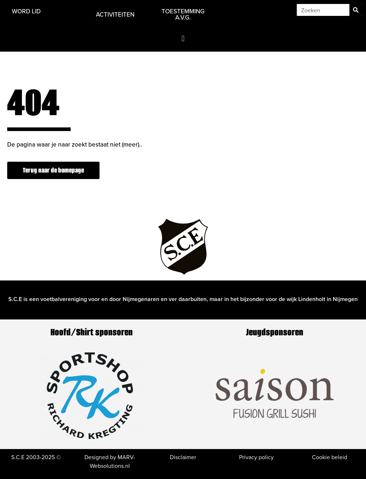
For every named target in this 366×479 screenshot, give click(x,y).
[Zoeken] (355, 10)
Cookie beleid (329, 457)
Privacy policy (256, 457)
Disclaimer (183, 457)
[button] (183, 38)
